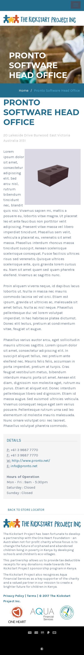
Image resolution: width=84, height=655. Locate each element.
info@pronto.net (24, 466)
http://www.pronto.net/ (31, 460)
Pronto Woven (49, 639)
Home (23, 90)
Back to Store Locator (25, 510)
